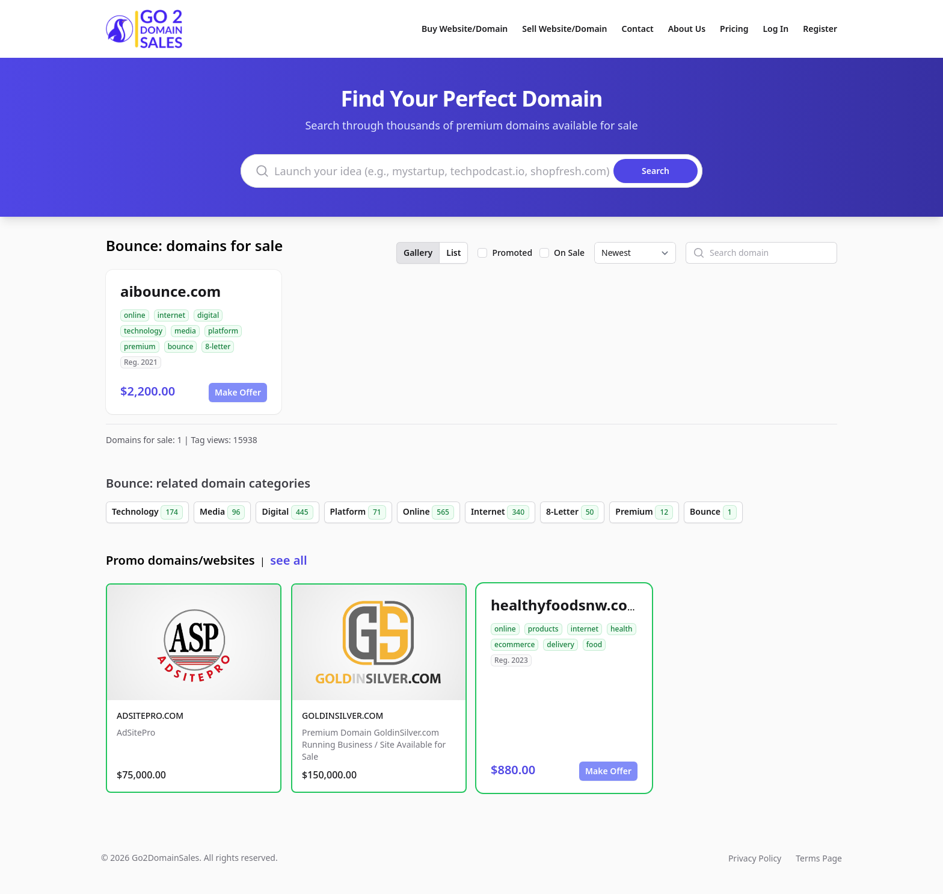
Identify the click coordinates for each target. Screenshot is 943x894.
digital (208, 315)
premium (140, 346)
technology (143, 331)
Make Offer (238, 392)
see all (288, 560)
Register (820, 28)
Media (222, 512)
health (621, 629)
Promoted (512, 252)
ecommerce (514, 644)
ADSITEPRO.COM (150, 715)
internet (171, 315)
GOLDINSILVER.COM (342, 715)
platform (223, 331)
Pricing (734, 28)
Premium (644, 512)
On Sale (569, 252)
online (135, 315)
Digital (287, 512)
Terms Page (819, 858)
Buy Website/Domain (465, 28)
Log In (775, 28)
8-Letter (572, 512)
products (543, 629)
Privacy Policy (754, 858)
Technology (147, 512)
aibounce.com (170, 291)
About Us (686, 28)
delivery (560, 644)
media (185, 331)
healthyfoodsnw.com (566, 605)
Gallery (418, 252)
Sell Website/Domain (564, 28)
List (453, 252)
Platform (358, 512)
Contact (638, 28)
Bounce (713, 512)
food (594, 644)
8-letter (217, 346)
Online (428, 512)
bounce (181, 346)
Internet (500, 512)
